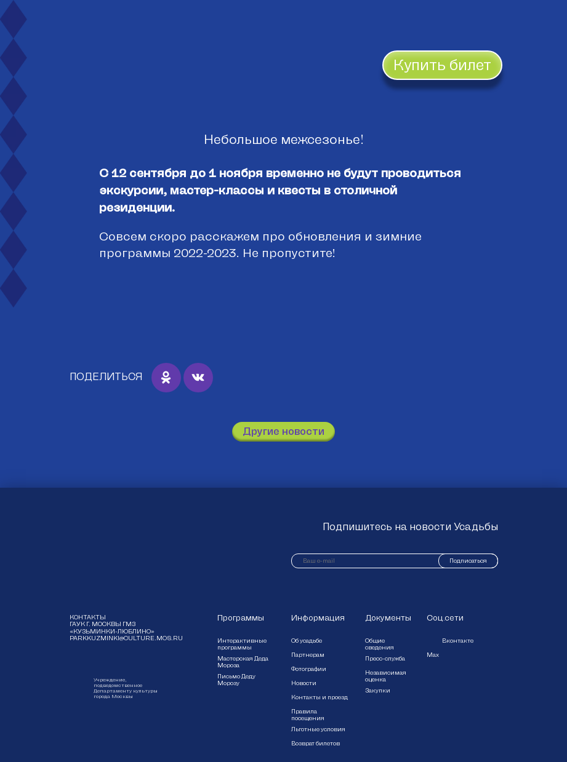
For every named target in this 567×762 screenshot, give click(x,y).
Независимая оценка (385, 676)
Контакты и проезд (319, 697)
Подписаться (468, 560)
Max (433, 654)
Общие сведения (379, 644)
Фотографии (308, 668)
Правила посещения (307, 714)
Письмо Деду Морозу (236, 679)
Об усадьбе (306, 640)
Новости (303, 683)
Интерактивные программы (242, 644)
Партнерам (307, 654)
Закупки (377, 690)
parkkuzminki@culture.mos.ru (118, 638)
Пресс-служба (385, 658)
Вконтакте (457, 640)
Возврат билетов (315, 743)
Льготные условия (318, 729)
